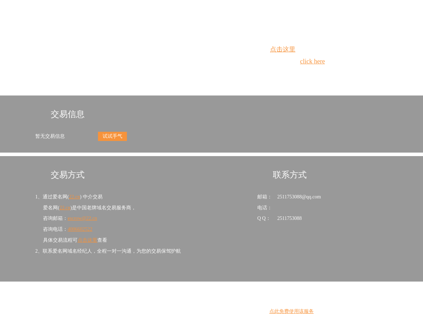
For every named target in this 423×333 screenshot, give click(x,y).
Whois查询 (193, 74)
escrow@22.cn (82, 218)
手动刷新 (231, 74)
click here (312, 61)
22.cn (74, 196)
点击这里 (282, 49)
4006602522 (80, 229)
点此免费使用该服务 (291, 311)
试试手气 (112, 136)
